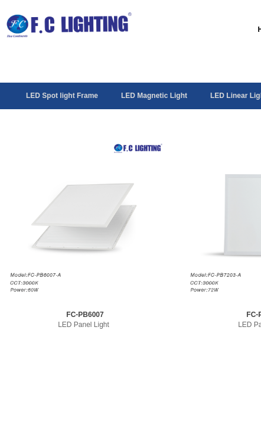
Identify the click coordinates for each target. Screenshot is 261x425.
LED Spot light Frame (62, 95)
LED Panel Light (83, 325)
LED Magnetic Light (154, 95)
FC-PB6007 (84, 314)
